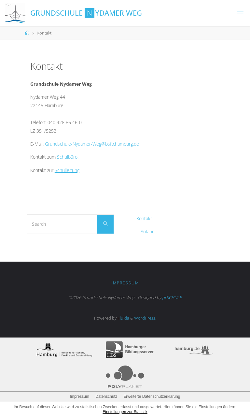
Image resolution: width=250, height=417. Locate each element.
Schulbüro (67, 157)
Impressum (125, 282)
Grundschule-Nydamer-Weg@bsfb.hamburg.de (92, 144)
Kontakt (144, 218)
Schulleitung (67, 170)
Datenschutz (106, 396)
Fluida (123, 318)
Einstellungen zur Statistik (125, 412)
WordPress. (145, 318)
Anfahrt (148, 231)
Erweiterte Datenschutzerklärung (151, 396)
